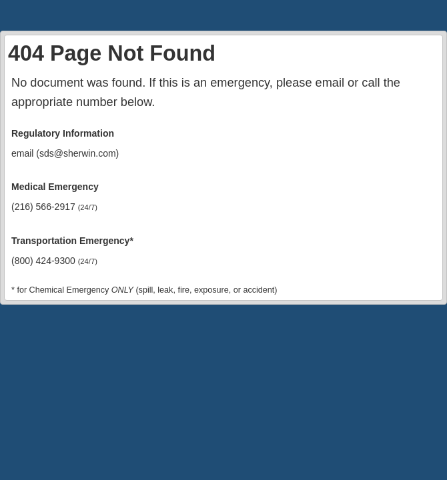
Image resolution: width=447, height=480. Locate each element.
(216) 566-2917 (54, 206)
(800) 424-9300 (54, 260)
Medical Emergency (55, 186)
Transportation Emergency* (72, 240)
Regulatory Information (62, 133)
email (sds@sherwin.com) (65, 153)
